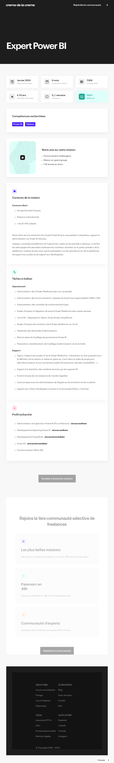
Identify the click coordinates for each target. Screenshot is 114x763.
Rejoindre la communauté (57, 654)
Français (101, 760)
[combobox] (103, 760)
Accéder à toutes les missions (57, 482)
